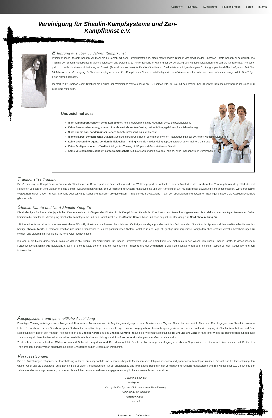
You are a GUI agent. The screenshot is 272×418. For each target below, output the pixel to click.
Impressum (124, 415)
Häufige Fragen (231, 6)
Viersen (181, 72)
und (184, 332)
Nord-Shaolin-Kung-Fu (203, 217)
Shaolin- (91, 332)
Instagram (134, 382)
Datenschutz (143, 415)
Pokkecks (133, 245)
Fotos (249, 6)
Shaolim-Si (122, 332)
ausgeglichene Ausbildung (149, 328)
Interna (262, 6)
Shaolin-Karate (132, 217)
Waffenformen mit (88, 342)
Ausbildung (210, 6)
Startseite (177, 6)
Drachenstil (156, 245)
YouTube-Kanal (134, 396)
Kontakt (193, 6)
